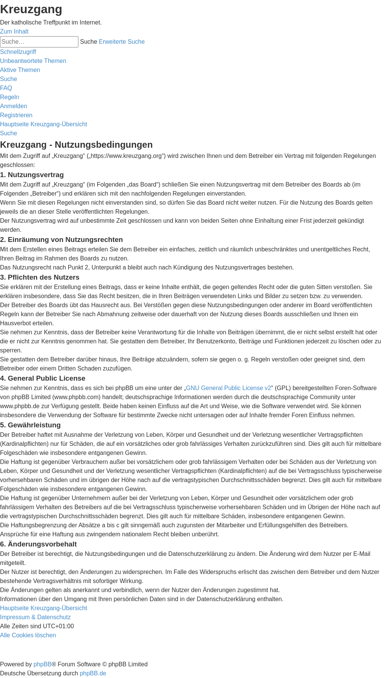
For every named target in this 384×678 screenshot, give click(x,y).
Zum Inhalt (14, 31)
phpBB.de (93, 673)
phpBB (43, 664)
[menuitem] (33, 61)
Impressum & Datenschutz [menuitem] (35, 617)
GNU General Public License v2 (228, 388)
